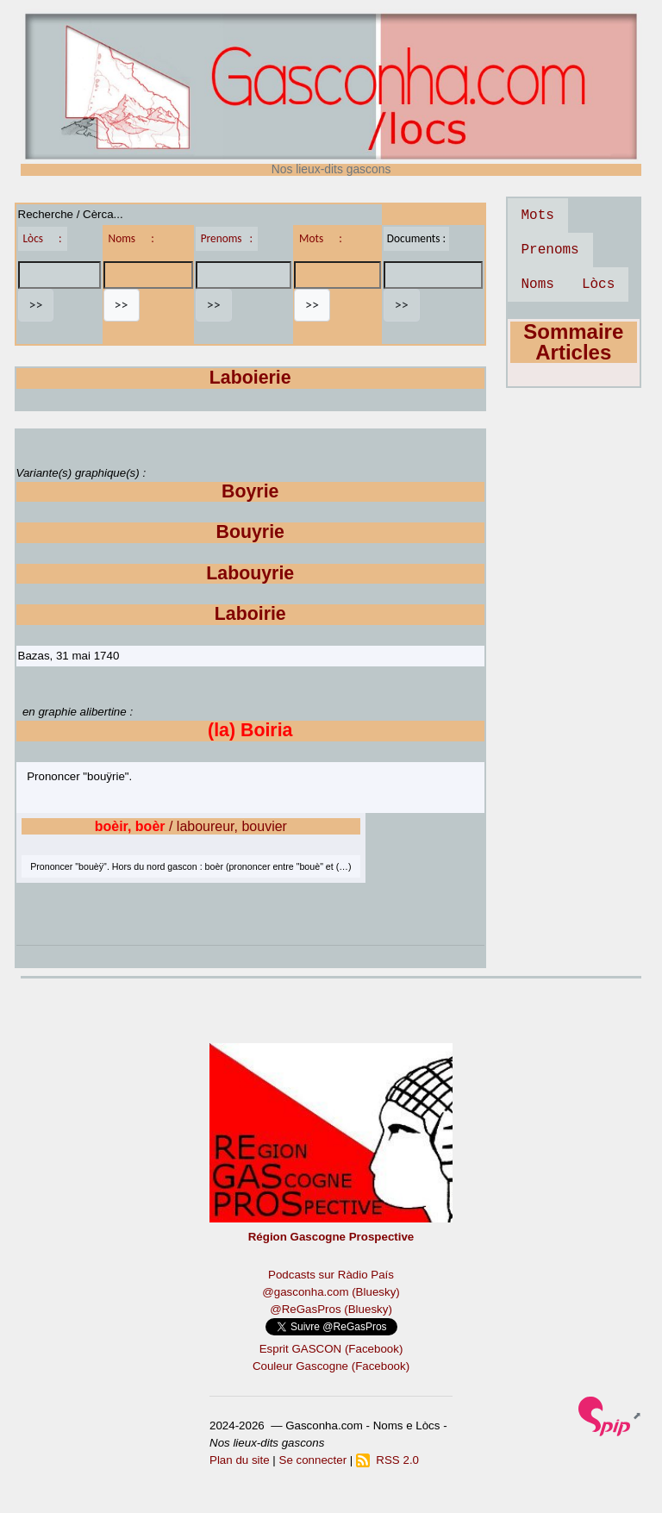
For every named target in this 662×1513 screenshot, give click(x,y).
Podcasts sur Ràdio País (331, 1274)
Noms (537, 284)
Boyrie (250, 491)
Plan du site (239, 1460)
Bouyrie (250, 532)
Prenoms (550, 250)
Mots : (320, 238)
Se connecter (313, 1460)
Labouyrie (250, 573)
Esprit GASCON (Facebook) (331, 1348)
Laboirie (250, 613)
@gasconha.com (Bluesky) (330, 1291)
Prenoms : (227, 238)
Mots (537, 215)
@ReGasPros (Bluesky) (331, 1309)
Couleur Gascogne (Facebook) (331, 1366)
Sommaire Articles (573, 342)
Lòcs (598, 284)
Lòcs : (42, 238)
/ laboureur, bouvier (191, 826)
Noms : (131, 238)
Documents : (416, 238)
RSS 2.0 (387, 1460)
